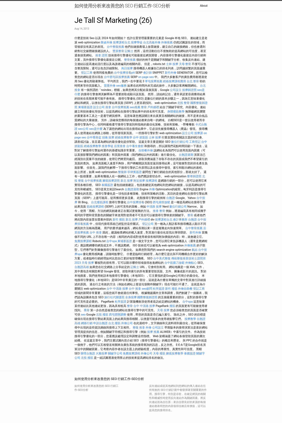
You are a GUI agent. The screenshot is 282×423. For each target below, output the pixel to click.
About (204, 5)
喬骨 (87, 310)
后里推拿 (120, 146)
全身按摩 (131, 297)
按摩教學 (190, 319)
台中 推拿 (96, 232)
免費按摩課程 (83, 241)
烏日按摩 (127, 68)
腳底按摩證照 (111, 180)
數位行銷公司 (179, 141)
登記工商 (86, 72)
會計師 (147, 72)
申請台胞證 (100, 323)
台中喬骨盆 (94, 137)
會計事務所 (180, 219)
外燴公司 (127, 323)
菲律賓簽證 (134, 172)
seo (83, 314)
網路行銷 (86, 323)
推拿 (108, 107)
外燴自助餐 (185, 288)
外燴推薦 (167, 42)
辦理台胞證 (88, 353)
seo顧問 (147, 288)
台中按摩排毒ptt (124, 72)
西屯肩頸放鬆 (161, 202)
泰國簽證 (107, 185)
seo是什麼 (96, 128)
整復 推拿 (139, 327)
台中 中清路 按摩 (117, 288)
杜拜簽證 (158, 288)
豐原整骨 (118, 51)
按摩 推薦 (153, 332)
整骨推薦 (130, 59)
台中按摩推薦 (120, 107)
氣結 (194, 249)
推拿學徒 (107, 146)
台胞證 (170, 198)
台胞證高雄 (81, 267)
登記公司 (148, 224)
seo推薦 (135, 107)
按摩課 (198, 133)
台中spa (111, 241)
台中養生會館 (135, 146)
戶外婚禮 (153, 107)
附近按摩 (139, 180)
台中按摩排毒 (135, 202)
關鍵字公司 (115, 353)
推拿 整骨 (159, 211)
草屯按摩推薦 (153, 81)
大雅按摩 (101, 353)
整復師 (122, 172)
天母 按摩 (88, 262)
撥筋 (172, 306)
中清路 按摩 (154, 206)
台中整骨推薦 (194, 228)
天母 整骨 (185, 64)
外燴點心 (191, 262)
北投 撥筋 (102, 314)
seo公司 (83, 128)
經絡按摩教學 (123, 137)
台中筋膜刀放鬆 (174, 262)
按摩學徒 (136, 42)
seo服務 (121, 85)
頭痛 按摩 (108, 137)
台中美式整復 (161, 258)
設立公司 (99, 107)
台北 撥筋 (114, 323)
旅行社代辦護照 (114, 297)
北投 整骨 (183, 103)
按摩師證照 (189, 90)
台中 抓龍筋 (140, 137)
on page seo (146, 77)
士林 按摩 (172, 64)
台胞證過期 (186, 154)
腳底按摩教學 (174, 353)
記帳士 (129, 51)
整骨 (144, 107)
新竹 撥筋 (119, 219)
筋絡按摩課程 (95, 206)
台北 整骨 (193, 81)
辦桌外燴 (106, 42)
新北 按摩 (126, 180)
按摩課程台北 (121, 42)
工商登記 (195, 141)
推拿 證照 (101, 55)
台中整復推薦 (115, 46)
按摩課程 (151, 180)
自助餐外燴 (145, 150)
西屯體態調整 (117, 314)
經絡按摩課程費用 (174, 81)
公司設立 (175, 90)
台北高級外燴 (151, 42)
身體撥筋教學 (176, 111)
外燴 (152, 189)
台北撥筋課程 (99, 202)
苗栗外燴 (109, 85)
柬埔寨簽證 (85, 107)
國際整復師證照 (147, 297)
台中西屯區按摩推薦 (117, 77)
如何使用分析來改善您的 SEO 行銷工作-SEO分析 (122, 5)
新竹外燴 (170, 72)
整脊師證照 (194, 176)
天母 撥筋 (159, 353)
